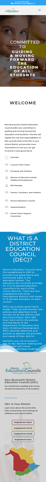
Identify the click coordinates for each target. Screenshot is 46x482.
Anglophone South (23, 434)
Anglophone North (23, 428)
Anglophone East (23, 439)
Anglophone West (23, 422)
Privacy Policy (11, 398)
